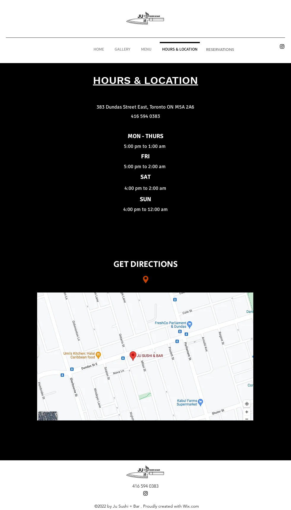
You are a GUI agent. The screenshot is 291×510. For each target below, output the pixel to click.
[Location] (145, 279)
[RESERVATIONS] (220, 49)
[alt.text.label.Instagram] (282, 46)
